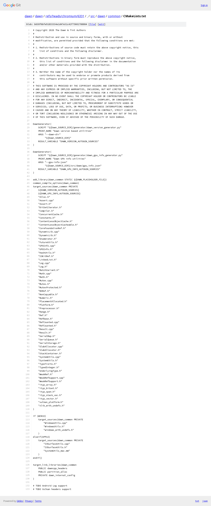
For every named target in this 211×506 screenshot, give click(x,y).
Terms (38, 501)
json (205, 500)
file (92, 24)
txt (197, 500)
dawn (28, 16)
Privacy (29, 501)
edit (101, 24)
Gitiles (20, 501)
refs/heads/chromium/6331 (64, 16)
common (114, 16)
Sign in (204, 5)
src (92, 16)
